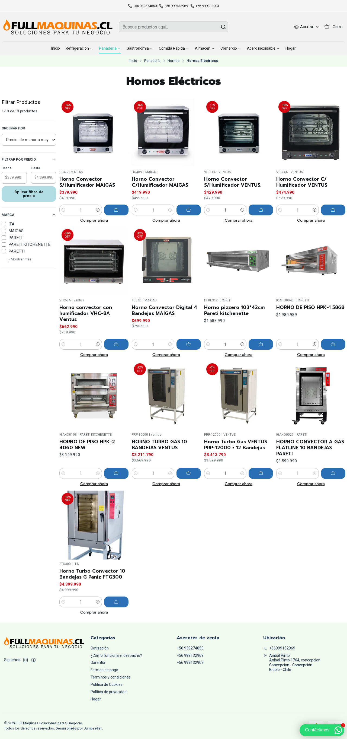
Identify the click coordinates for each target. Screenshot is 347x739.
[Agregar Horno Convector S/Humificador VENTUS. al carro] (261, 210)
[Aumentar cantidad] (98, 210)
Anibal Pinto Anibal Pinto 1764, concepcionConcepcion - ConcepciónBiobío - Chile (291, 662)
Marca (29, 215)
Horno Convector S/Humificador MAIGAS (87, 182)
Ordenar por (13, 128)
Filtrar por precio (29, 159)
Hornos (173, 61)
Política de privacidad (109, 692)
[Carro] (333, 27)
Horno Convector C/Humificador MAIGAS (160, 182)
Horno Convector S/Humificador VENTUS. (232, 182)
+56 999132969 (190, 655)
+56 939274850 (190, 648)
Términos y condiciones (111, 677)
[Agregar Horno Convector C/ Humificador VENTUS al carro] (333, 210)
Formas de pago (104, 670)
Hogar (96, 699)
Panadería (152, 61)
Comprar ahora (94, 220)
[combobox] (173, 26)
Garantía (98, 662)
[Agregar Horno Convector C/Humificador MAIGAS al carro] (188, 210)
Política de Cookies (107, 684)
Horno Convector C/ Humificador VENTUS (301, 182)
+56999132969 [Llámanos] (279, 648)
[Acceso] (307, 27)
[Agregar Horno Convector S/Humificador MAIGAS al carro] (116, 210)
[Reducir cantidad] (63, 210)
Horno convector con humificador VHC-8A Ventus (85, 338)
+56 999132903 (190, 662)
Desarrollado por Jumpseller (79, 728)
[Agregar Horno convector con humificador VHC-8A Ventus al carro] (116, 369)
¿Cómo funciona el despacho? (116, 655)
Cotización (100, 648)
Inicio (133, 61)
